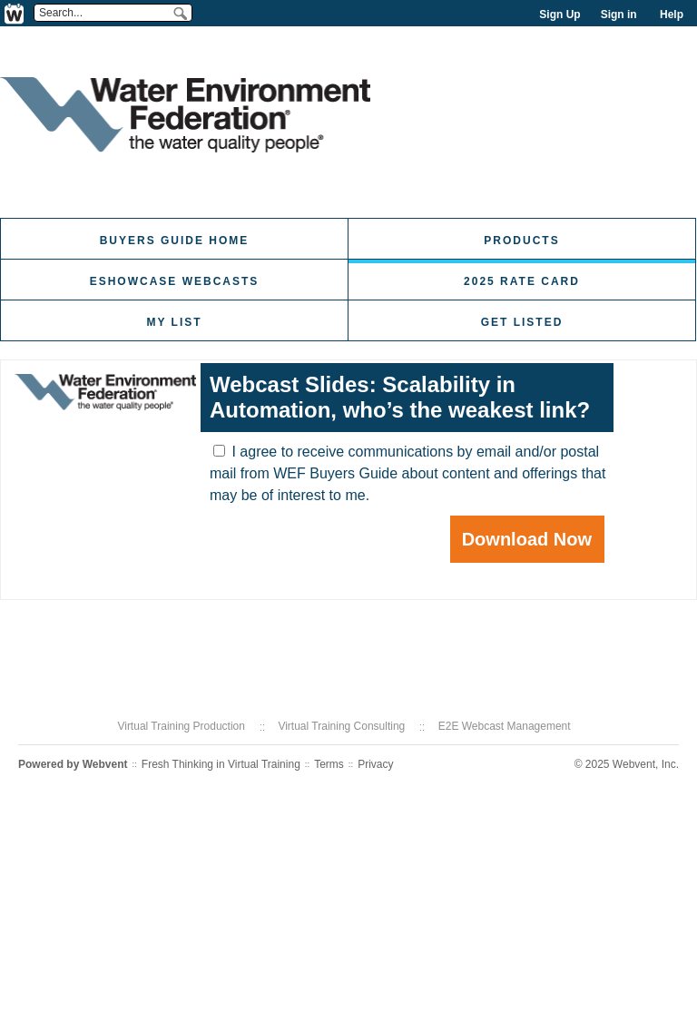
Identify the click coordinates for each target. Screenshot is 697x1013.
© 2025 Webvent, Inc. (626, 764)
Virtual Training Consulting (341, 726)
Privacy (375, 764)
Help (671, 14)
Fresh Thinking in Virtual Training (221, 764)
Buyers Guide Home (175, 240)
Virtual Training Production (181, 726)
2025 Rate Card (522, 281)
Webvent (105, 764)
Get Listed (522, 322)
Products (521, 240)
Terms (329, 764)
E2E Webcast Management (504, 726)
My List (173, 322)
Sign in (619, 14)
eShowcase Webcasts (175, 281)
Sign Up (559, 14)
